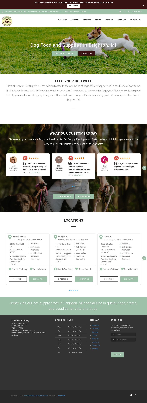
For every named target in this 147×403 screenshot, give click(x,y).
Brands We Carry (17, 269)
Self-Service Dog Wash (35, 248)
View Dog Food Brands (65, 53)
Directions (18, 279)
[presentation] (123, 346)
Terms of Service (41, 395)
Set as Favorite (38, 269)
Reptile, (13, 262)
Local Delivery (36, 253)
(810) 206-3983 (17, 328)
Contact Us (86, 53)
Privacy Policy (29, 395)
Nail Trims (34, 244)
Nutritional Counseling (34, 257)
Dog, (23, 259)
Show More (36, 172)
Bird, (15, 259)
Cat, (19, 259)
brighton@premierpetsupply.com (23, 330)
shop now (73, 6)
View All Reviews (63, 196)
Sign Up (117, 355)
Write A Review (84, 196)
